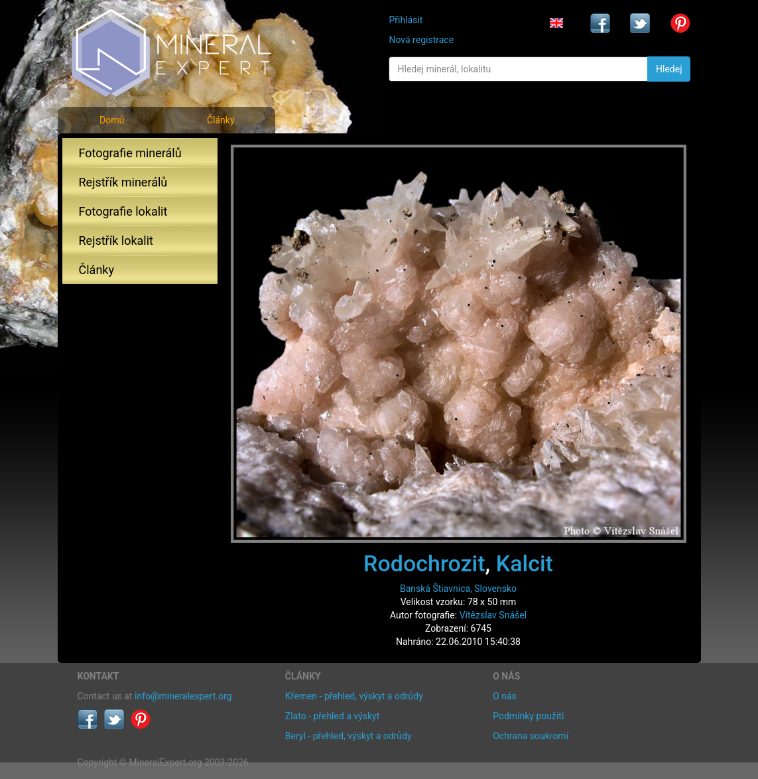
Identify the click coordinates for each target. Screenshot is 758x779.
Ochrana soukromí (530, 736)
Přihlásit (405, 20)
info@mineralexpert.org (183, 696)
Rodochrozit (424, 563)
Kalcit (524, 563)
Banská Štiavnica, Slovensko (458, 588)
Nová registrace (421, 40)
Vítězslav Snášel (493, 615)
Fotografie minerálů (130, 153)
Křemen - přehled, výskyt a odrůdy (354, 696)
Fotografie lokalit (123, 211)
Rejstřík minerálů (123, 182)
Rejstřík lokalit (116, 241)
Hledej (669, 69)
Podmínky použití (528, 716)
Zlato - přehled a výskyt (332, 716)
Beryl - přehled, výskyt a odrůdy (348, 736)
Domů (111, 120)
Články (221, 120)
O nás (505, 696)
